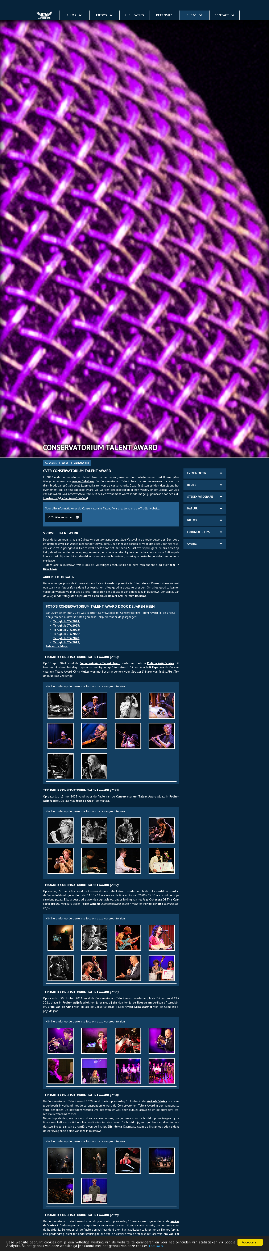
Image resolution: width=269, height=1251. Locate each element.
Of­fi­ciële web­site (63, 517)
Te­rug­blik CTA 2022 (66, 630)
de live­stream (142, 1002)
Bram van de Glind (60, 1007)
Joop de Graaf (85, 801)
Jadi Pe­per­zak (155, 667)
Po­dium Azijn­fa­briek (160, 663)
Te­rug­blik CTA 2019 (66, 642)
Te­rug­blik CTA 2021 (66, 634)
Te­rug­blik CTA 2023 (66, 625)
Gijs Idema (114, 1126)
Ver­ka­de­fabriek (157, 1101)
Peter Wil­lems (91, 904)
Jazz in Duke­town (83, 481)
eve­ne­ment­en (81, 463)
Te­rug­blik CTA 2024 (66, 621)
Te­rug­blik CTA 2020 (66, 638)
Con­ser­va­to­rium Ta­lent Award (100, 663)
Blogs (194, 15)
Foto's (104, 15)
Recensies (164, 15)
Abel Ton (173, 671)
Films (74, 15)
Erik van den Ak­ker (94, 596)
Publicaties (134, 15)
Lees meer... (157, 1246)
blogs (65, 463)
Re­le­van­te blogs (57, 646)
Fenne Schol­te (153, 904)
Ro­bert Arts (116, 596)
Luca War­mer (143, 1007)
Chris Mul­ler (81, 671)
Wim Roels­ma (137, 596)
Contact (224, 15)
